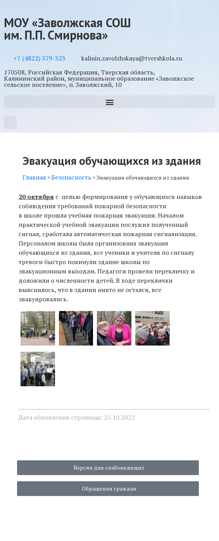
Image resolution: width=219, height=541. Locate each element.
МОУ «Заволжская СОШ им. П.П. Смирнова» (67, 28)
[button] (109, 101)
